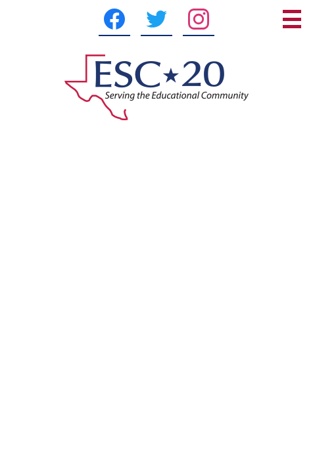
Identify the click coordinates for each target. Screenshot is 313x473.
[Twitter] (156, 19)
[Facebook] (114, 19)
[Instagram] (198, 19)
